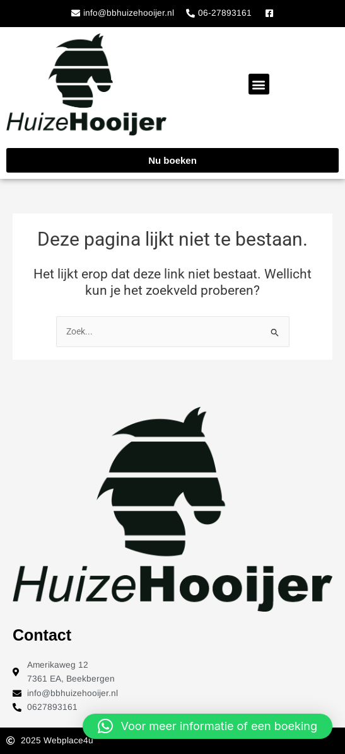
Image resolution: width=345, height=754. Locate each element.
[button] (259, 84)
